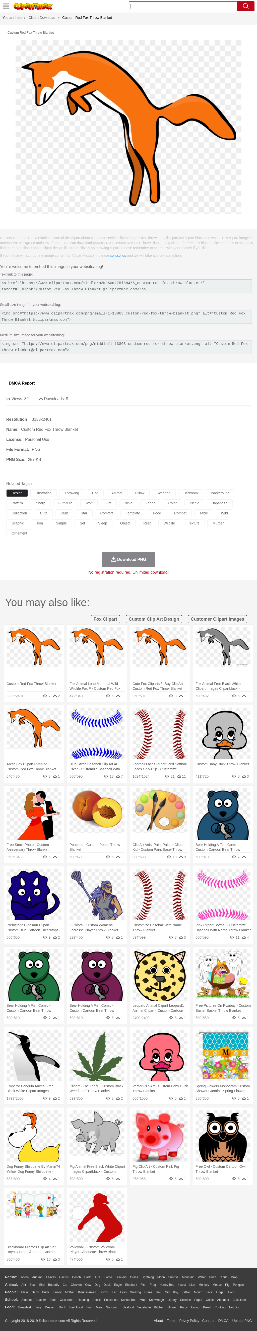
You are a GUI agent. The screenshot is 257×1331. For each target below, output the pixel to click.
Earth (88, 1277)
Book (52, 1300)
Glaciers (120, 1277)
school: (11, 1300)
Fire (97, 1277)
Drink (62, 1307)
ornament (19, 533)
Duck (107, 1285)
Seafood (128, 1307)
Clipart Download (42, 18)
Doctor (104, 1292)
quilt (64, 513)
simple (61, 523)
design (17, 493)
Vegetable (144, 1307)
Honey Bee (166, 1285)
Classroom (67, 1300)
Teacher (40, 1300)
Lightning (148, 1277)
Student (26, 1300)
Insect (182, 1285)
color (172, 503)
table (204, 513)
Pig (227, 1285)
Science (185, 1300)
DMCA (223, 1321)
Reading (83, 1300)
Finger (220, 1292)
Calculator (239, 1300)
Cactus (64, 1277)
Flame (108, 1277)
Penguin (238, 1285)
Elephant (131, 1285)
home (148, 1292)
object (125, 523)
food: (10, 1307)
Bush (212, 1277)
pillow (140, 493)
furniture (65, 503)
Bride (45, 1292)
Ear (114, 1292)
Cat (65, 1285)
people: (11, 1292)
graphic (18, 523)
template (133, 513)
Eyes (123, 1292)
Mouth (198, 1292)
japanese (219, 503)
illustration (44, 493)
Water (202, 1277)
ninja (128, 503)
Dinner (172, 1307)
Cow (88, 1285)
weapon (163, 493)
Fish (143, 1285)
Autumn (37, 1277)
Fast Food (76, 1307)
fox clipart (105, 619)
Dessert (50, 1307)
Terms (171, 1321)
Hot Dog (234, 1307)
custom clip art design (154, 619)
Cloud (223, 1277)
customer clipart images (217, 619)
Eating (195, 1307)
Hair (158, 1292)
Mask (24, 1292)
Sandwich (112, 1307)
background (220, 493)
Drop (234, 1277)
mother (69, 1292)
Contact (208, 1321)
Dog (97, 1285)
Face (209, 1292)
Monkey (204, 1285)
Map (143, 1300)
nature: (11, 1277)
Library (172, 1300)
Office (210, 1300)
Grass (134, 1277)
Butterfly (53, 1285)
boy (175, 1292)
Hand (231, 1292)
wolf (89, 503)
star (84, 513)
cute (43, 513)
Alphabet (223, 1300)
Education (110, 1300)
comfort (106, 513)
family (57, 1292)
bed (95, 493)
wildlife (169, 523)
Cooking (220, 1307)
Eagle (118, 1285)
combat (180, 513)
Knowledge (156, 1300)
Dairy (37, 1307)
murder (218, 523)
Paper (198, 1300)
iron (40, 523)
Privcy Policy (189, 1321)
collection (19, 513)
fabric (150, 503)
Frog (153, 1285)
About (158, 1321)
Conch (76, 1277)
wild (224, 513)
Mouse (217, 1285)
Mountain (188, 1277)
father (186, 1292)
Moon (161, 1277)
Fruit (89, 1307)
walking (135, 1292)
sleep (102, 523)
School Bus (128, 1300)
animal (116, 493)
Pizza (183, 1307)
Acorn (25, 1277)
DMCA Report (22, 383)
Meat (99, 1307)
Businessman (87, 1292)
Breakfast (24, 1307)
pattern (17, 503)
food (157, 513)
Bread (207, 1307)
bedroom (190, 493)
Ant (23, 1285)
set (82, 523)
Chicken (76, 1285)
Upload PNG (242, 1321)
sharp (40, 503)
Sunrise (173, 1277)
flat (108, 503)
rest (147, 523)
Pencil (96, 1300)
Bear (32, 1285)
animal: (11, 1285)
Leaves (51, 1277)
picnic (194, 503)
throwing (72, 493)
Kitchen (159, 1307)
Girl (167, 1292)
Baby (35, 1292)
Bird (41, 1285)
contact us (118, 255)
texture (194, 523)
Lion (192, 1285)
